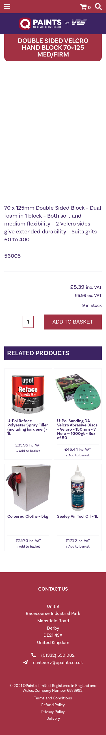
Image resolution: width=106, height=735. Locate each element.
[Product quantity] (28, 322)
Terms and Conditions (53, 698)
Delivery (53, 718)
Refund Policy (53, 705)
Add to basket (73, 322)
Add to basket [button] (29, 451)
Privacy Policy (53, 711)
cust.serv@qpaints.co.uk (58, 662)
